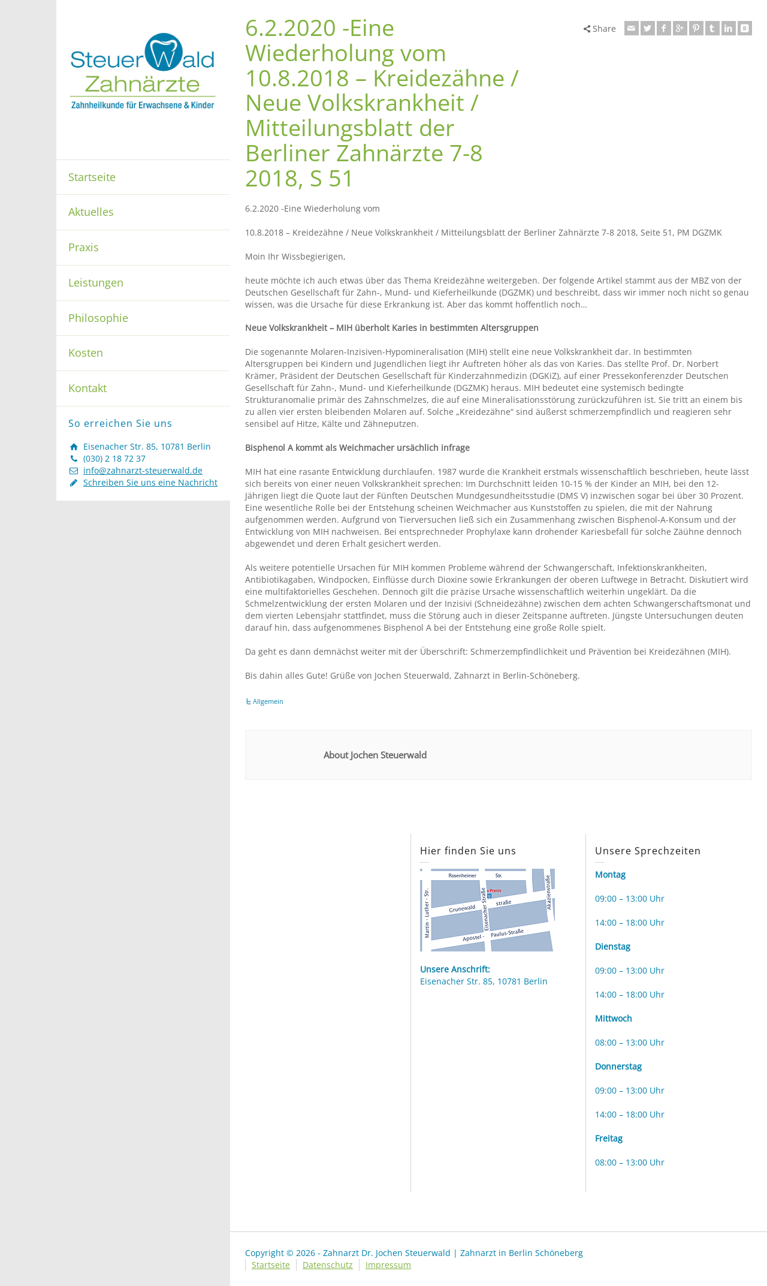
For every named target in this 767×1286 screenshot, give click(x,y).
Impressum (388, 1264)
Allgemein (268, 701)
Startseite (92, 177)
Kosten (85, 352)
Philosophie (98, 318)
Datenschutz (328, 1264)
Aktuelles (91, 211)
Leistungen (95, 282)
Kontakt (87, 388)
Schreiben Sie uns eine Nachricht (150, 482)
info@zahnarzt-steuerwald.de (143, 470)
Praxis (83, 247)
